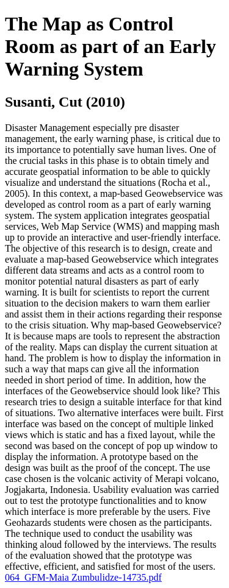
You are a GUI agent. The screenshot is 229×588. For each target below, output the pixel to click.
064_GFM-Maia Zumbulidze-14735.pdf (83, 577)
